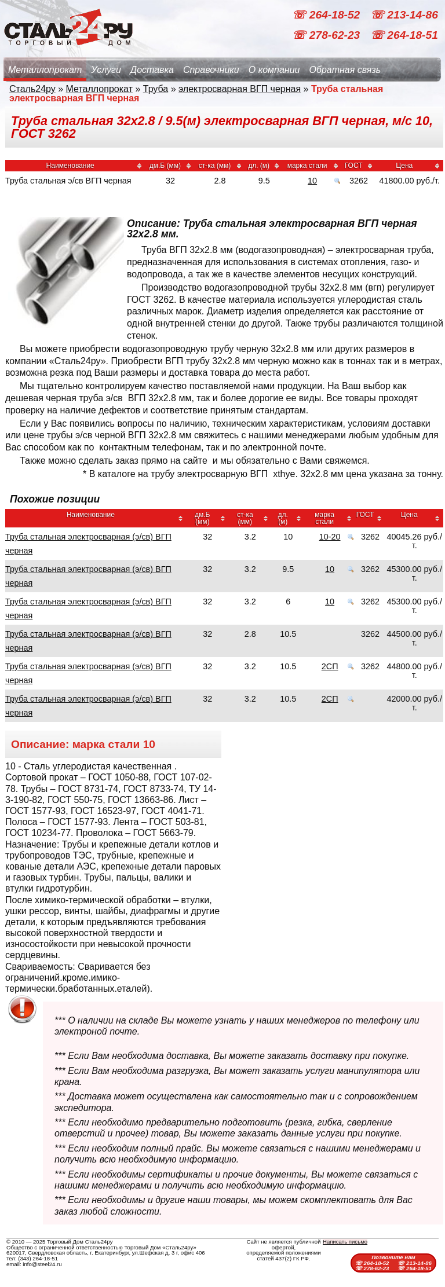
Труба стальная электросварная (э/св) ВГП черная (88, 543)
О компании (274, 70)
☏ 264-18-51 (404, 35)
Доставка (152, 70)
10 (312, 180)
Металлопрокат (45, 70)
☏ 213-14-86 (404, 15)
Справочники (211, 70)
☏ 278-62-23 (327, 35)
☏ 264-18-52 (327, 15)
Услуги (106, 70)
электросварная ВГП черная (239, 89)
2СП (330, 666)
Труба (155, 89)
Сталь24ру (32, 89)
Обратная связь (345, 70)
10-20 (330, 536)
